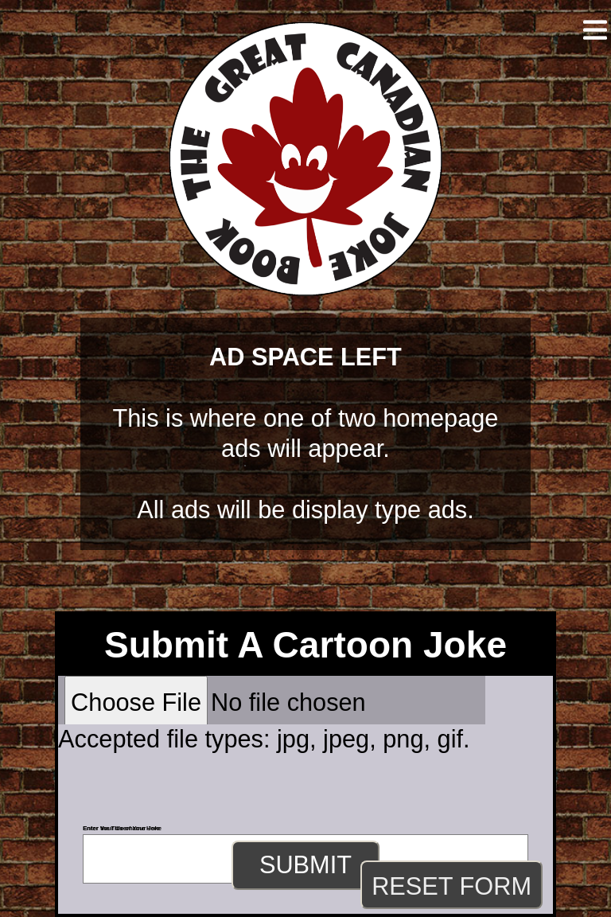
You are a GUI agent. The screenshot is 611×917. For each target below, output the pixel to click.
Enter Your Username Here (121, 828)
